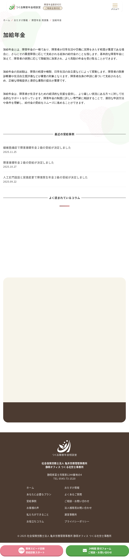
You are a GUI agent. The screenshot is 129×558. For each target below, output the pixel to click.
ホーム (30, 487)
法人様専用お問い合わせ (78, 507)
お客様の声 (33, 507)
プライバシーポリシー (76, 521)
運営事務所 (70, 514)
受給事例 (31, 501)
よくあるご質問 (73, 494)
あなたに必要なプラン (39, 494)
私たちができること (38, 514)
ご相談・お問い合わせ (76, 501)
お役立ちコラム (35, 521)
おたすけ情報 (71, 487)
